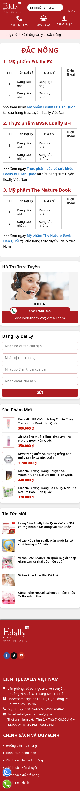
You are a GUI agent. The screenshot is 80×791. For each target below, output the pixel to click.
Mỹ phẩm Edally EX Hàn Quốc (51, 107)
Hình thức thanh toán (21, 753)
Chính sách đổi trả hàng (22, 775)
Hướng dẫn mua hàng (21, 745)
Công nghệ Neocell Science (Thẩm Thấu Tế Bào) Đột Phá (46, 594)
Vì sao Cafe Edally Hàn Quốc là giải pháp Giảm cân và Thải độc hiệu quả (47, 560)
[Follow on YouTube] (21, 655)
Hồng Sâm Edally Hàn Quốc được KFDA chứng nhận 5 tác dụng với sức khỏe (46, 525)
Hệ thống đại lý (32, 35)
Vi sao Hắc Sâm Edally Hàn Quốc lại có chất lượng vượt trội (45, 542)
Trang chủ (10, 35)
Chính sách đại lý (17, 782)
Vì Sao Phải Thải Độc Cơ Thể (38, 575)
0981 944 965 (40, 310)
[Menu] (72, 8)
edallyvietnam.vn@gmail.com (40, 318)
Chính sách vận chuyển (22, 768)
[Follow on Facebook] (6, 655)
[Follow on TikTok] (14, 655)
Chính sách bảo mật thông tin (26, 760)
